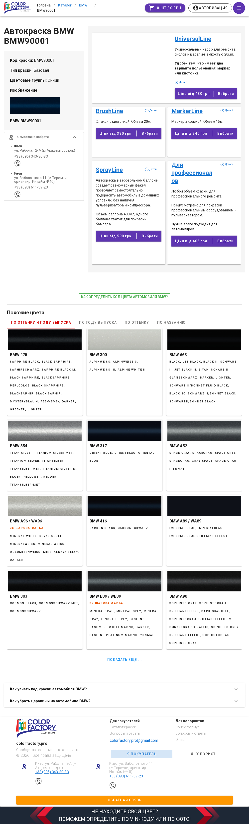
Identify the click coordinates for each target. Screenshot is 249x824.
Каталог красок (123, 727)
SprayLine (109, 169)
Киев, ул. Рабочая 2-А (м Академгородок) (55, 765)
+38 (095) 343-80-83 (31, 156)
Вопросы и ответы (125, 733)
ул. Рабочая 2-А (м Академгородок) (44, 151)
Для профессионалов (191, 172)
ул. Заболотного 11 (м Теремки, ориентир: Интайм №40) (41, 180)
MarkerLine (187, 111)
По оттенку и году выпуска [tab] (41, 322)
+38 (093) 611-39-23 (31, 188)
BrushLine (109, 111)
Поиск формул (187, 727)
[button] (44, 137)
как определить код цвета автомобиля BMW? (124, 297)
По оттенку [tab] (137, 322)
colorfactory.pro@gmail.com (134, 740)
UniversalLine (193, 38)
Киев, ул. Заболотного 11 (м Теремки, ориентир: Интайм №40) (131, 767)
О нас (180, 740)
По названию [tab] (171, 322)
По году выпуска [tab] (98, 322)
